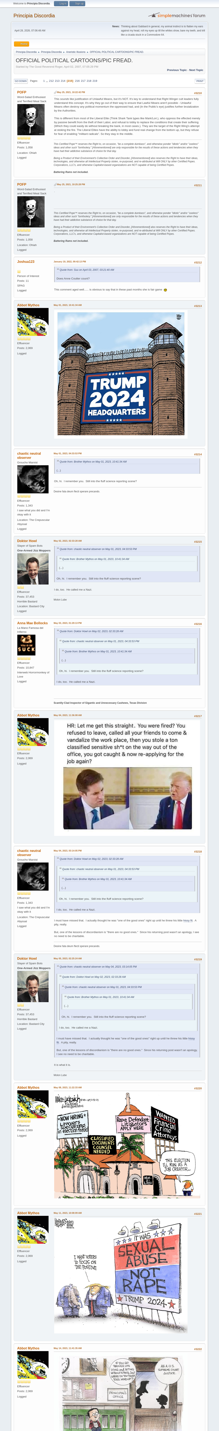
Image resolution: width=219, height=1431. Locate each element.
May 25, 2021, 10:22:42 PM (71, 92)
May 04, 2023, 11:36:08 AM (68, 715)
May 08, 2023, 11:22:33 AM (68, 1087)
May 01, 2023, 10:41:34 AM (68, 305)
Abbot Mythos (28, 305)
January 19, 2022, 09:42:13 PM (70, 261)
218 (89, 80)
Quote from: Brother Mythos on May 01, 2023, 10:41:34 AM (93, 461)
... (47, 80)
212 (51, 80)
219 (95, 80)
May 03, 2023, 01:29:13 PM (68, 623)
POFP (21, 92)
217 (83, 80)
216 (77, 80)
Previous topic (177, 70)
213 (57, 80)
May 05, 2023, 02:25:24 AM (68, 958)
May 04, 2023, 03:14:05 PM (68, 850)
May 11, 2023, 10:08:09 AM (68, 1213)
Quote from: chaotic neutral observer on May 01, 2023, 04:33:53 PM (98, 549)
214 (63, 80)
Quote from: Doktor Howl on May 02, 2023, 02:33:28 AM (91, 631)
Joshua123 (26, 261)
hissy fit (188, 920)
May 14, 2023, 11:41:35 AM (68, 1348)
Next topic (196, 70)
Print (200, 81)
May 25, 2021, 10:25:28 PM (71, 184)
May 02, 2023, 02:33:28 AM (68, 541)
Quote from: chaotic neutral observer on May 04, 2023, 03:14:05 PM (98, 966)
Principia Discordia (34, 15)
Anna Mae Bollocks (32, 623)
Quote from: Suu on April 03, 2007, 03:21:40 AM (87, 269)
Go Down (21, 81)
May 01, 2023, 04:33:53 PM (68, 453)
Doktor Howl (27, 541)
